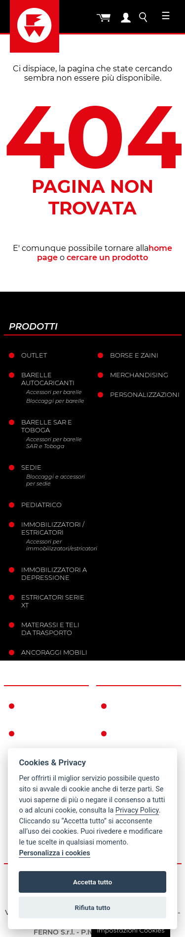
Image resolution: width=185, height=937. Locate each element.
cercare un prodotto (107, 257)
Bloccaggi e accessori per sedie (55, 480)
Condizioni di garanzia (138, 710)
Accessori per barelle (54, 392)
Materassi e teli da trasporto (50, 628)
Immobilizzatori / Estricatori (52, 528)
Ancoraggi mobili (54, 652)
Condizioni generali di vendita (134, 741)
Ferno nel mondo (40, 710)
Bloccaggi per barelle (55, 400)
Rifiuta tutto (93, 907)
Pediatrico (41, 505)
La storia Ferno (50, 733)
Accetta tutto (92, 882)
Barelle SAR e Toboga (46, 426)
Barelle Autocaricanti (47, 379)
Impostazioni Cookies (130, 930)
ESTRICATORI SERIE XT (52, 601)
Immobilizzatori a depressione (54, 573)
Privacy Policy (137, 810)
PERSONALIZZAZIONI (144, 394)
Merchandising (139, 375)
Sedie (31, 467)
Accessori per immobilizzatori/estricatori (58, 545)
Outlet (34, 355)
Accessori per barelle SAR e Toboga (54, 443)
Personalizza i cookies (54, 853)
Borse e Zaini (134, 355)
